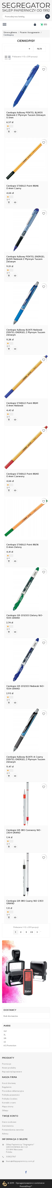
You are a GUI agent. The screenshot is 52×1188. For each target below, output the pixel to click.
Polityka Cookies (9, 1099)
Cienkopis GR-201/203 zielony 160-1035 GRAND (24, 616)
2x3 (5, 1031)
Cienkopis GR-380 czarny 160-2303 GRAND (24, 902)
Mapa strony (7, 1106)
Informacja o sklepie (15, 1139)
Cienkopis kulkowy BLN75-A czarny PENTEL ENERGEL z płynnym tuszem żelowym (25, 759)
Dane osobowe (9, 1122)
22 (31, 932)
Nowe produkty (9, 1068)
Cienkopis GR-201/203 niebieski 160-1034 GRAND (25, 687)
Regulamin (7, 1087)
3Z (5, 1042)
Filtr (39, 49)
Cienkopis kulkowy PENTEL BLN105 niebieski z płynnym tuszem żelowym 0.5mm (25, 115)
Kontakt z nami (9, 1102)
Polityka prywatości (11, 1095)
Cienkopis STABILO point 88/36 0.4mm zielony (22, 545)
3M (5, 1038)
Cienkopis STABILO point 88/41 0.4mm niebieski (22, 404)
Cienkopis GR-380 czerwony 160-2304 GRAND (23, 831)
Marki (7, 1025)
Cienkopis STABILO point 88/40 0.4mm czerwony (22, 475)
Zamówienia (7, 1126)
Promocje (6, 1064)
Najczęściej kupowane (12, 1071)
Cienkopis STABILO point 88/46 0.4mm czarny (22, 187)
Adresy (5, 1133)
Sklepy (5, 1110)
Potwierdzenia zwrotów (13, 1130)
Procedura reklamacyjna (13, 1091)
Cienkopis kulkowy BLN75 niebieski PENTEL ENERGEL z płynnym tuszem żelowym (25, 332)
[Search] (26, 16)
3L (5, 1035)
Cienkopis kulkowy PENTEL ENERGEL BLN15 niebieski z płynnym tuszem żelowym (25, 259)
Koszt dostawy (9, 1083)
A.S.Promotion (10, 1045)
